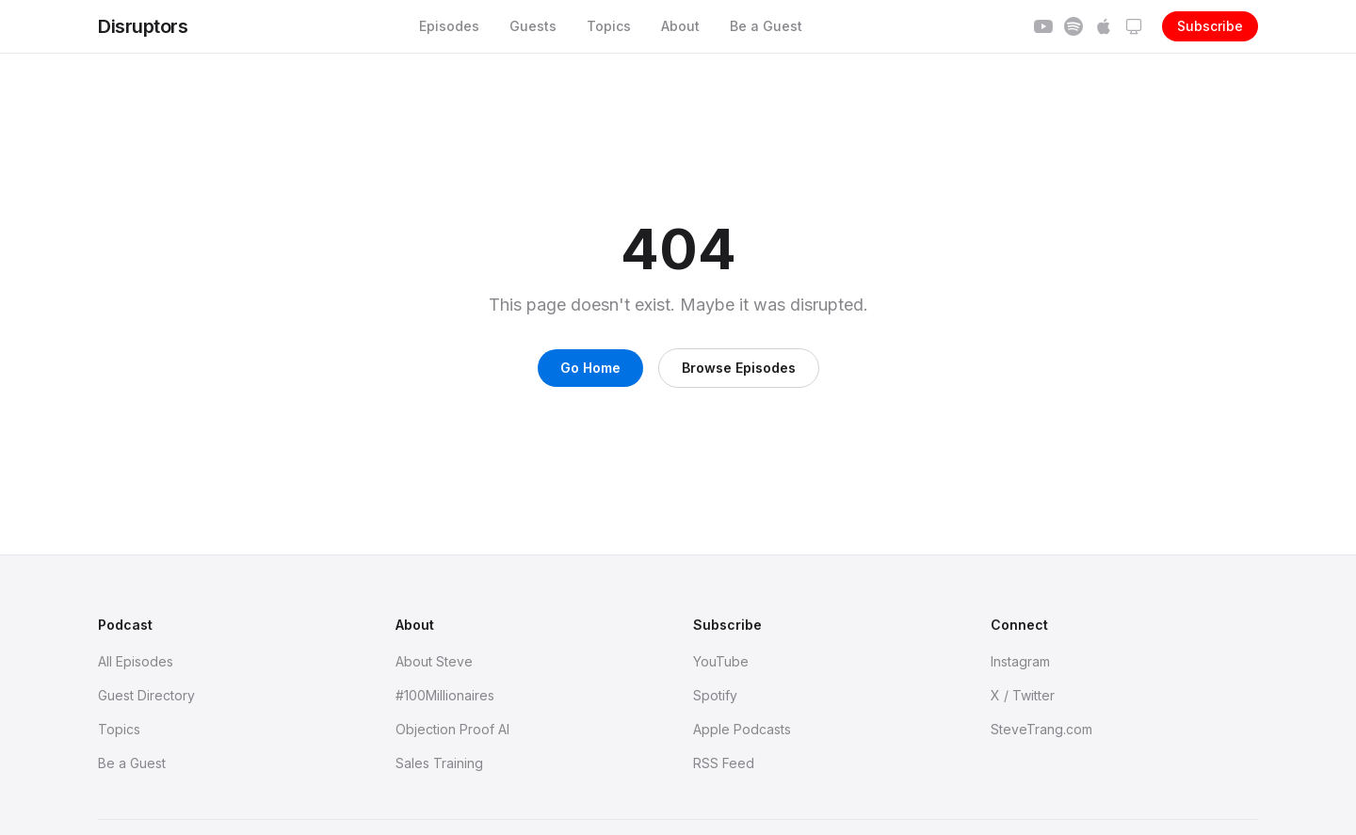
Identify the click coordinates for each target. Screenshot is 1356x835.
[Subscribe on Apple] (1103, 26)
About (680, 26)
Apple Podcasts (742, 729)
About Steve (434, 661)
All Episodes (135, 661)
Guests (533, 26)
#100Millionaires (445, 695)
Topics (609, 26)
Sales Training (439, 763)
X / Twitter (1023, 695)
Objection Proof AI (452, 729)
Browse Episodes (739, 368)
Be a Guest (766, 26)
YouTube (721, 661)
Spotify (715, 695)
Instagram (1020, 661)
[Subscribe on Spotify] (1073, 26)
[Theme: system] (1133, 26)
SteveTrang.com (1041, 729)
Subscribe (1210, 26)
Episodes (449, 26)
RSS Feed (723, 763)
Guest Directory (146, 695)
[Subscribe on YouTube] (1043, 26)
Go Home (590, 368)
